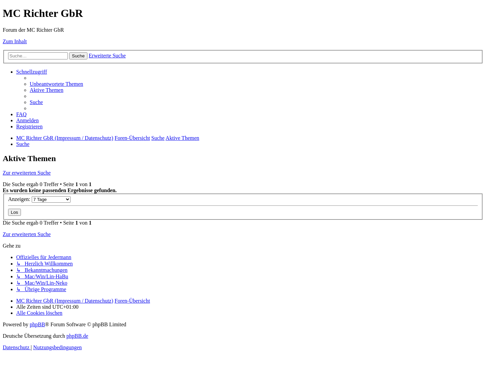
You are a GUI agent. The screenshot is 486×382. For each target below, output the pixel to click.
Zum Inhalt (15, 41)
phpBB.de (77, 336)
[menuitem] (56, 84)
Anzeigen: (39, 199)
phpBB (37, 324)
